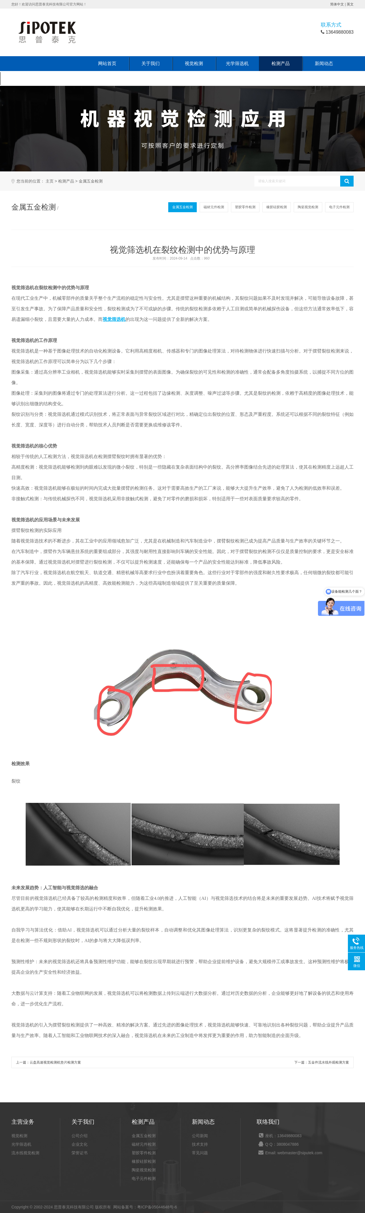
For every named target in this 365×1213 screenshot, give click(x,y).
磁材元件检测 (214, 207)
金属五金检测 (91, 181)
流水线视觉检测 (25, 1153)
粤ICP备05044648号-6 (157, 1207)
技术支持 (200, 1144)
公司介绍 (80, 1135)
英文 (350, 4)
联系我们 (22, 78)
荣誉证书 (80, 1153)
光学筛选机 (237, 63)
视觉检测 (194, 63)
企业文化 (80, 1144)
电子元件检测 (339, 207)
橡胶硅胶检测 (276, 207)
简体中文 (337, 4)
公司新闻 (200, 1135)
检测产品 (280, 63)
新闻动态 (324, 63)
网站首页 (107, 63)
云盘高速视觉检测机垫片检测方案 (55, 1062)
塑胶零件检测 (245, 207)
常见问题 (200, 1153)
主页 (50, 181)
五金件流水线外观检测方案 (328, 1062)
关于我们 (150, 63)
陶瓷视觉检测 (308, 207)
